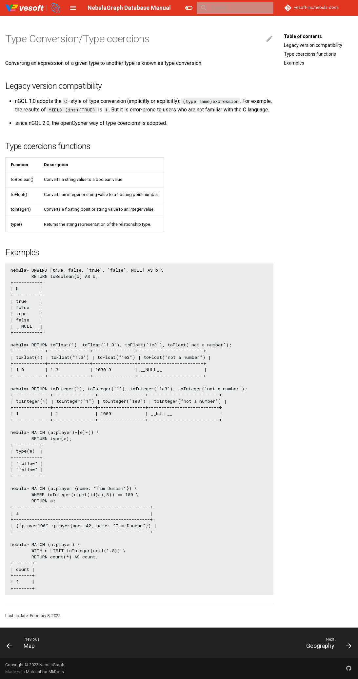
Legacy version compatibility (313, 45)
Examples (294, 63)
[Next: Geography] (327, 642)
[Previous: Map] (22, 642)
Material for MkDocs (45, 671)
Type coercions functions (310, 54)
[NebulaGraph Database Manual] (33, 7)
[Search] (235, 8)
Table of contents (303, 36)
